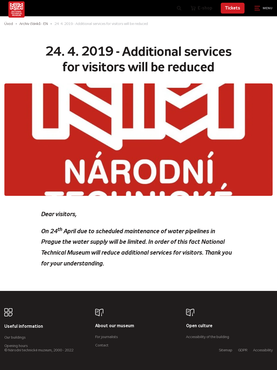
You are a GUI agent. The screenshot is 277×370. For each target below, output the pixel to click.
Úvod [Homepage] (8, 24)
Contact (101, 345)
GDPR (243, 350)
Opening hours (16, 346)
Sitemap (225, 350)
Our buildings (14, 337)
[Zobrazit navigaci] (263, 8)
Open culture (199, 326)
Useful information (23, 326)
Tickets (232, 8)
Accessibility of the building (207, 337)
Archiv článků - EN (33, 24)
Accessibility (263, 350)
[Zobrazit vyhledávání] (179, 8)
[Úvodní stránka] (16, 9)
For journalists (106, 337)
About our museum (114, 326)
